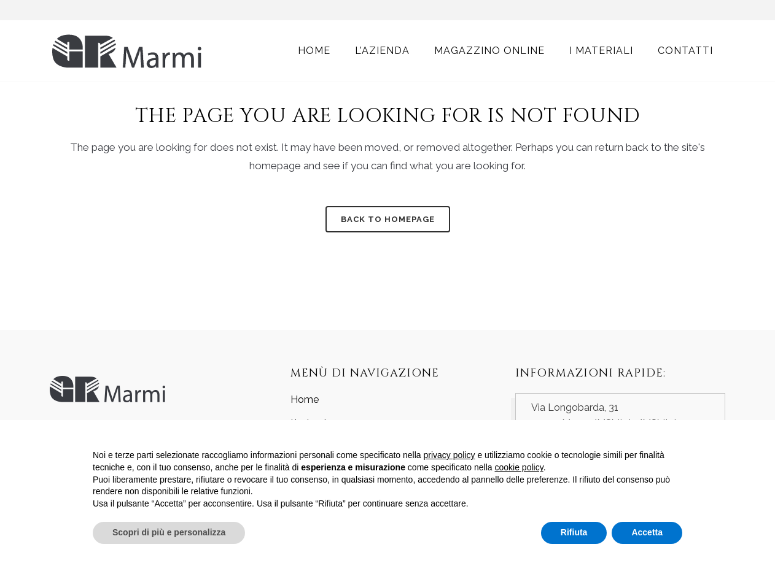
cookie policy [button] (519, 467)
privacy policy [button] (449, 455)
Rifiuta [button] (574, 532)
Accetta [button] (647, 532)
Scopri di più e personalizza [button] (168, 532)
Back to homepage (388, 219)
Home (304, 399)
